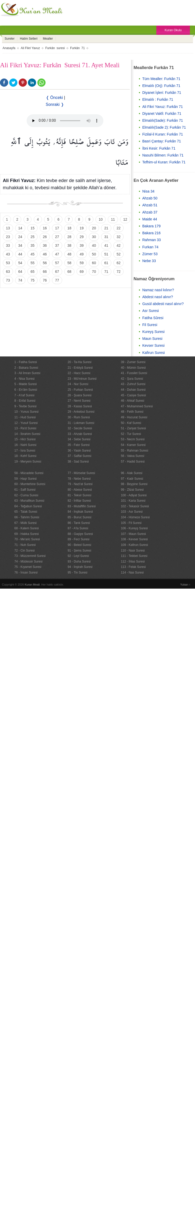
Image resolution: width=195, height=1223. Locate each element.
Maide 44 (149, 219)
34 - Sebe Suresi (79, 439)
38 (69, 245)
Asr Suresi (150, 311)
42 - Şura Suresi (132, 378)
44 (20, 254)
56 (45, 263)
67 (57, 272)
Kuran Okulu (173, 30)
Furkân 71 (77, 48)
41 (106, 245)
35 (32, 245)
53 (8, 263)
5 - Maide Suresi (25, 384)
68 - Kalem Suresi (26, 528)
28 (69, 237)
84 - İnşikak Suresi (80, 511)
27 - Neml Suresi (79, 400)
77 (57, 280)
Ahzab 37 (149, 212)
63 (8, 272)
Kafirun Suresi (153, 353)
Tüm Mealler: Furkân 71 (161, 79)
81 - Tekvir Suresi (79, 495)
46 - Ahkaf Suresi (132, 400)
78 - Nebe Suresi (79, 478)
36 (45, 245)
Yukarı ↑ (185, 584)
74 (20, 280)
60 (94, 263)
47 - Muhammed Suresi (137, 406)
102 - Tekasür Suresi (135, 506)
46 (45, 254)
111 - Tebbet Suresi (134, 556)
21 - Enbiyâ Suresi (80, 367)
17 (57, 228)
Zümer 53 (150, 254)
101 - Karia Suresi (133, 500)
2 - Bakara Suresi (26, 367)
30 (94, 237)
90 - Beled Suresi (79, 545)
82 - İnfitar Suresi (79, 500)
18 (69, 228)
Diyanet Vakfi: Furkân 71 (161, 113)
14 (20, 228)
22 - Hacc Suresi (79, 373)
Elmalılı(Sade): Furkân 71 (162, 120)
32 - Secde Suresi (80, 428)
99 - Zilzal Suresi (132, 489)
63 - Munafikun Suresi (29, 500)
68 (69, 272)
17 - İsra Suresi (24, 450)
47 (57, 254)
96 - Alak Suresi (131, 473)
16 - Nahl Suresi (25, 445)
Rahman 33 (151, 240)
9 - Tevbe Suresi (25, 406)
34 (20, 245)
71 (106, 272)
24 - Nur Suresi (78, 384)
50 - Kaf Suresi (131, 423)
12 (125, 219)
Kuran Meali (32, 584)
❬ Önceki (54, 97)
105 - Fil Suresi (131, 523)
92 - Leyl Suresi (78, 556)
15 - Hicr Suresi (25, 439)
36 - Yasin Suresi (79, 450)
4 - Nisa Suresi (24, 378)
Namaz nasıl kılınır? (158, 290)
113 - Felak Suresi (133, 567)
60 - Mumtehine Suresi (29, 484)
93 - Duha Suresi (79, 561)
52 (118, 254)
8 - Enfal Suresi (24, 400)
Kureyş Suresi (153, 332)
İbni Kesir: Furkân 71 (158, 148)
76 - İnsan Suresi (26, 572)
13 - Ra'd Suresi (25, 428)
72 (118, 272)
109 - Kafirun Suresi (134, 545)
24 (20, 237)
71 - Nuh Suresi (25, 545)
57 (57, 263)
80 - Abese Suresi (80, 489)
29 (82, 237)
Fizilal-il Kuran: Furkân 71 (162, 134)
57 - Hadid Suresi (133, 461)
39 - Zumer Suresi (133, 362)
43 (8, 254)
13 (8, 228)
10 (101, 219)
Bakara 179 (151, 226)
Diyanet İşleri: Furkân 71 (161, 93)
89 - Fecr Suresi (78, 539)
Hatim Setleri (29, 38)
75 (32, 280)
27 (57, 237)
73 (8, 280)
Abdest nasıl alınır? (157, 297)
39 (82, 245)
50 (94, 254)
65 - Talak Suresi (25, 511)
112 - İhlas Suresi (133, 561)
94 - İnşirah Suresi (80, 567)
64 (20, 272)
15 (32, 228)
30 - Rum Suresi (79, 417)
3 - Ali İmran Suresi (27, 373)
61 (106, 263)
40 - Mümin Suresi (133, 367)
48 (69, 254)
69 (82, 272)
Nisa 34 (148, 191)
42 (118, 245)
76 (45, 280)
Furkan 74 (150, 247)
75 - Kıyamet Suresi (27, 567)
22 (118, 228)
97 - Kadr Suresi (132, 478)
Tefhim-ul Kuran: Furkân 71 (164, 162)
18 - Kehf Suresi (25, 456)
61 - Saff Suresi (25, 489)
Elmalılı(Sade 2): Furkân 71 (164, 127)
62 (118, 263)
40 (94, 245)
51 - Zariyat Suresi (133, 428)
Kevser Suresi (153, 345)
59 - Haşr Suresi (25, 478)
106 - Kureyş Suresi (134, 528)
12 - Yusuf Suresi (26, 423)
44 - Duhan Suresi (133, 389)
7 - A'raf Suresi (24, 395)
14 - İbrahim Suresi (27, 434)
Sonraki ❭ (55, 104)
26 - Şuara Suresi (79, 395)
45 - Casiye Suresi (133, 395)
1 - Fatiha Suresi (25, 362)
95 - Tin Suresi (77, 572)
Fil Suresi (149, 325)
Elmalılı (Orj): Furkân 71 (161, 86)
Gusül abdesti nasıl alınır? (163, 304)
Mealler (48, 38)
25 (32, 237)
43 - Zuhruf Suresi (133, 384)
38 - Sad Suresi (78, 461)
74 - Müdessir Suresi (28, 561)
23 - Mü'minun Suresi (82, 378)
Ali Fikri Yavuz (30, 48)
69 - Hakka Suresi (26, 534)
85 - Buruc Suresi (79, 517)
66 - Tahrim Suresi (26, 517)
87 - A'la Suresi (78, 528)
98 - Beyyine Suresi (134, 484)
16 (45, 228)
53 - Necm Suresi (133, 439)
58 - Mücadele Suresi (28, 473)
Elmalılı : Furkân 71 (157, 99)
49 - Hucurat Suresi (134, 417)
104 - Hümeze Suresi (135, 517)
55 (32, 263)
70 (94, 272)
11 (113, 219)
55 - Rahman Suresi (134, 450)
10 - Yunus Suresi (26, 411)
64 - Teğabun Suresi (28, 506)
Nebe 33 (149, 261)
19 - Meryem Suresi (27, 461)
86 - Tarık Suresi (79, 523)
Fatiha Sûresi (152, 318)
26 (45, 237)
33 (8, 245)
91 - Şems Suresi (79, 550)
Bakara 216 (151, 233)
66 (45, 272)
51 (106, 254)
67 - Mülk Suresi (25, 523)
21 (106, 228)
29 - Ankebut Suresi (81, 411)
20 (94, 228)
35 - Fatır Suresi (79, 445)
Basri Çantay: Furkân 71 (161, 141)
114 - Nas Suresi (132, 572)
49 (82, 254)
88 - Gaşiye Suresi (80, 534)
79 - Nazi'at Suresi (80, 484)
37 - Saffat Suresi (79, 456)
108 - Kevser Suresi (134, 539)
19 (82, 228)
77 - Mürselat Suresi (81, 473)
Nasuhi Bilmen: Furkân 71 (162, 155)
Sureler (10, 38)
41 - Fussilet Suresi (134, 373)
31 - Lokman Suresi (81, 423)
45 (32, 254)
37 (57, 245)
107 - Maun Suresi (133, 534)
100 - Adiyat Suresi (134, 495)
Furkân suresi (55, 48)
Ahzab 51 (149, 205)
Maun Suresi (152, 338)
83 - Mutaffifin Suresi (82, 506)
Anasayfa (9, 48)
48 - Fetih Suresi (132, 411)
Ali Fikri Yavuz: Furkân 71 (162, 107)
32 (118, 237)
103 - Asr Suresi (132, 511)
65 (32, 272)
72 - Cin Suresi (24, 550)
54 (20, 263)
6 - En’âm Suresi (25, 389)
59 (82, 263)
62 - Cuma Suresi (26, 495)
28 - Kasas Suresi (80, 406)
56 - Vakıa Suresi (132, 456)
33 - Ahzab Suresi (80, 434)
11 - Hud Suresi (25, 417)
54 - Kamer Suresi (133, 445)
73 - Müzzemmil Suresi (30, 556)
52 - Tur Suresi (131, 434)
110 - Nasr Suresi (133, 550)
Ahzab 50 (149, 198)
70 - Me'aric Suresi (27, 539)
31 (106, 237)
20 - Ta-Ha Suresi (79, 362)
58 (69, 263)
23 (8, 237)
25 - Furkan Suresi (80, 389)
